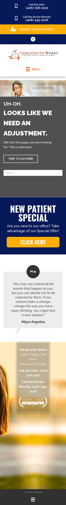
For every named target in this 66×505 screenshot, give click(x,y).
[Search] (33, 173)
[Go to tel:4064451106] (33, 18)
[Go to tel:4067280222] (33, 6)
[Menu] (33, 499)
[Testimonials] (33, 296)
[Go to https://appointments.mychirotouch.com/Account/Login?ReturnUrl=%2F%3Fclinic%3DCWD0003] (33, 29)
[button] (21, 159)
